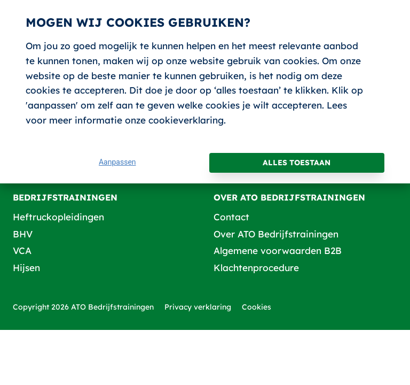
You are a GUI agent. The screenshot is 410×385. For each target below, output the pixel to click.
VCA (22, 250)
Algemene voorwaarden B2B (278, 250)
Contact (231, 216)
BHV (23, 234)
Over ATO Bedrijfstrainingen (276, 234)
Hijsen (26, 267)
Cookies (256, 307)
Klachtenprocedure (256, 267)
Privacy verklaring (197, 307)
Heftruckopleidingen (58, 216)
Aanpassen (117, 162)
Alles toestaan (296, 162)
